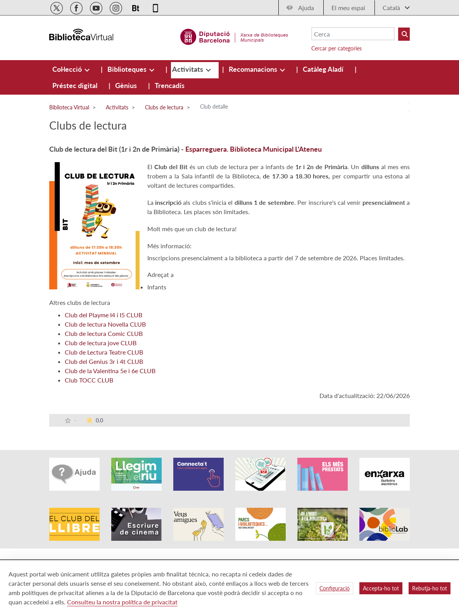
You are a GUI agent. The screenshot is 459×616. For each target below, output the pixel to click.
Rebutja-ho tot (429, 588)
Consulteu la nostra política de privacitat (122, 602)
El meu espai (348, 7)
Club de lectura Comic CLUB (104, 333)
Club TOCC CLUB (89, 380)
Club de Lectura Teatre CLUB (104, 352)
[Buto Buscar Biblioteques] (404, 34)
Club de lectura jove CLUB (100, 342)
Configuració (334, 588)
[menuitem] (67, 69)
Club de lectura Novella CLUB (105, 324)
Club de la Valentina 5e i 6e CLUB (110, 370)
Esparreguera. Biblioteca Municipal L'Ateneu (253, 149)
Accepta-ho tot (381, 588)
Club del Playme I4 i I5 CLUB (103, 314)
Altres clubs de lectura (79, 302)
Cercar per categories (336, 48)
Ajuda (306, 7)
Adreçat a (160, 274)
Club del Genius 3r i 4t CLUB (104, 361)
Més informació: (169, 245)
